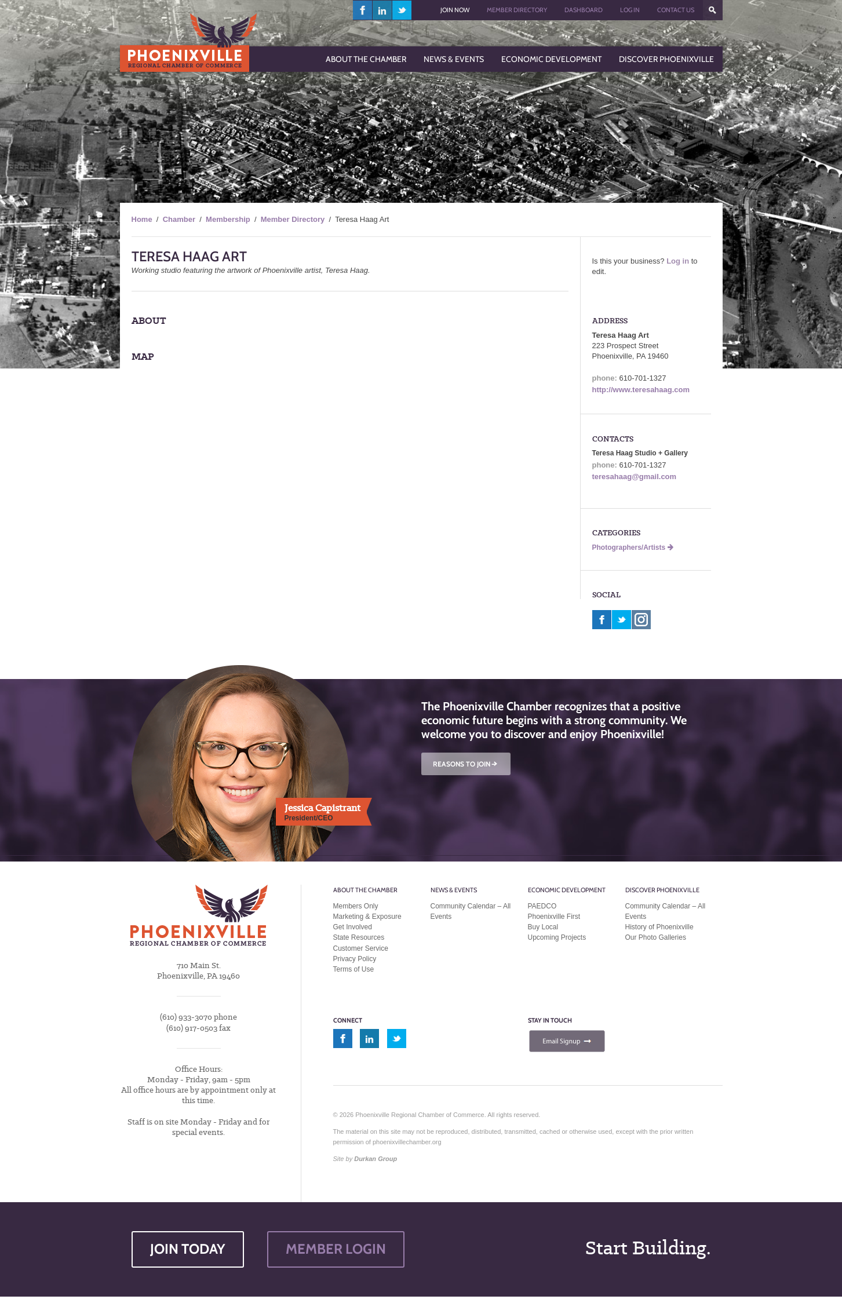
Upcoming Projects (557, 937)
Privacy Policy (355, 959)
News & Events (454, 890)
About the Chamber (365, 890)
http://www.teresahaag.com (641, 389)
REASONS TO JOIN (466, 764)
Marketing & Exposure (367, 917)
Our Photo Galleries (655, 937)
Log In (630, 10)
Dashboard (583, 10)
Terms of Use (353, 969)
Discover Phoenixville (662, 890)
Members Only (355, 906)
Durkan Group (375, 1158)
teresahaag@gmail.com (634, 476)
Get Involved (352, 927)
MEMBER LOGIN (336, 1248)
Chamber (179, 219)
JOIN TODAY (187, 1248)
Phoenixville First (554, 917)
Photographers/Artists (632, 547)
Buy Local (543, 927)
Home (142, 219)
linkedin (382, 10)
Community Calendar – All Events (471, 911)
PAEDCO (542, 906)
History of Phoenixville (659, 927)
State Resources (359, 937)
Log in (677, 261)
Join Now (454, 10)
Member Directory (517, 10)
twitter (401, 10)
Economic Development (567, 890)
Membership (228, 219)
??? (713, 10)
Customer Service (360, 948)
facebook (363, 10)
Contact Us (675, 10)
